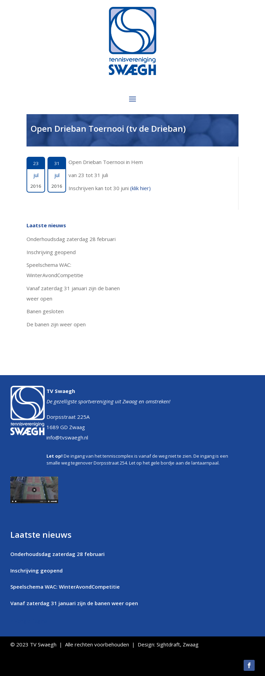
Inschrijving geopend (51, 252)
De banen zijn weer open (56, 324)
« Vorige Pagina (28, 620)
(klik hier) (140, 188)
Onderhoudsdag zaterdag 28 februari (71, 239)
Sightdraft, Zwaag (178, 644)
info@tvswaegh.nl (67, 437)
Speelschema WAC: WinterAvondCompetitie (65, 586)
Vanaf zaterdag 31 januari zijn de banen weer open (74, 603)
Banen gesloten (45, 311)
